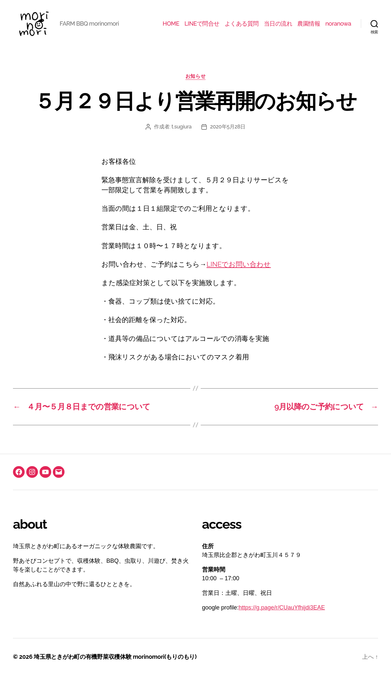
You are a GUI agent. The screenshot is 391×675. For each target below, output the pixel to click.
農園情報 (308, 23)
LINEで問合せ (201, 23)
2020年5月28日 (227, 127)
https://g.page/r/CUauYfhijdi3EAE (282, 607)
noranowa (338, 23)
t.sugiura (182, 127)
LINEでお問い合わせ (239, 264)
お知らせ (195, 76)
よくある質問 (242, 23)
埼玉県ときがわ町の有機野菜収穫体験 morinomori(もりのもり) (115, 656)
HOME (171, 23)
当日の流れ (278, 23)
